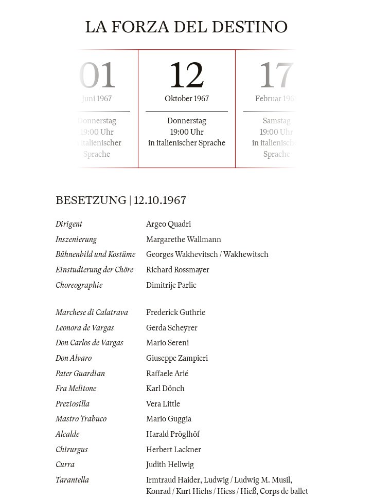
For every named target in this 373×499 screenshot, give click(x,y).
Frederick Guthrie (175, 312)
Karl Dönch (165, 388)
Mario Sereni (167, 343)
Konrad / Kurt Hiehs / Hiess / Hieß (201, 491)
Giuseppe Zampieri (177, 358)
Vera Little (163, 404)
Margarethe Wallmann (183, 239)
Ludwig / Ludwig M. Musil (247, 480)
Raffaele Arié (167, 373)
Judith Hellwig (170, 464)
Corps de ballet (284, 491)
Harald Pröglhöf (173, 434)
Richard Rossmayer (177, 270)
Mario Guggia (168, 419)
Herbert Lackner (173, 450)
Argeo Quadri (168, 224)
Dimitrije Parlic (171, 285)
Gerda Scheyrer (172, 328)
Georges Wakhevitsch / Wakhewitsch (207, 254)
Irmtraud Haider (173, 480)
